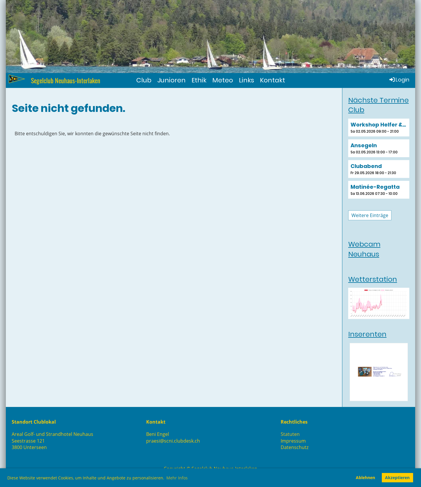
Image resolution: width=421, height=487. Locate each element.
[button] (378, 127)
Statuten (290, 434)
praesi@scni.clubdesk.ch (173, 441)
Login (399, 79)
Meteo (222, 80)
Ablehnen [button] (365, 477)
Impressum (293, 441)
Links (246, 80)
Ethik (198, 80)
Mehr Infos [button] (177, 478)
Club (143, 80)
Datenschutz (294, 447)
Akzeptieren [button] (397, 477)
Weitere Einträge (369, 215)
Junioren (171, 80)
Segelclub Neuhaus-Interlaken (65, 80)
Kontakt (272, 80)
